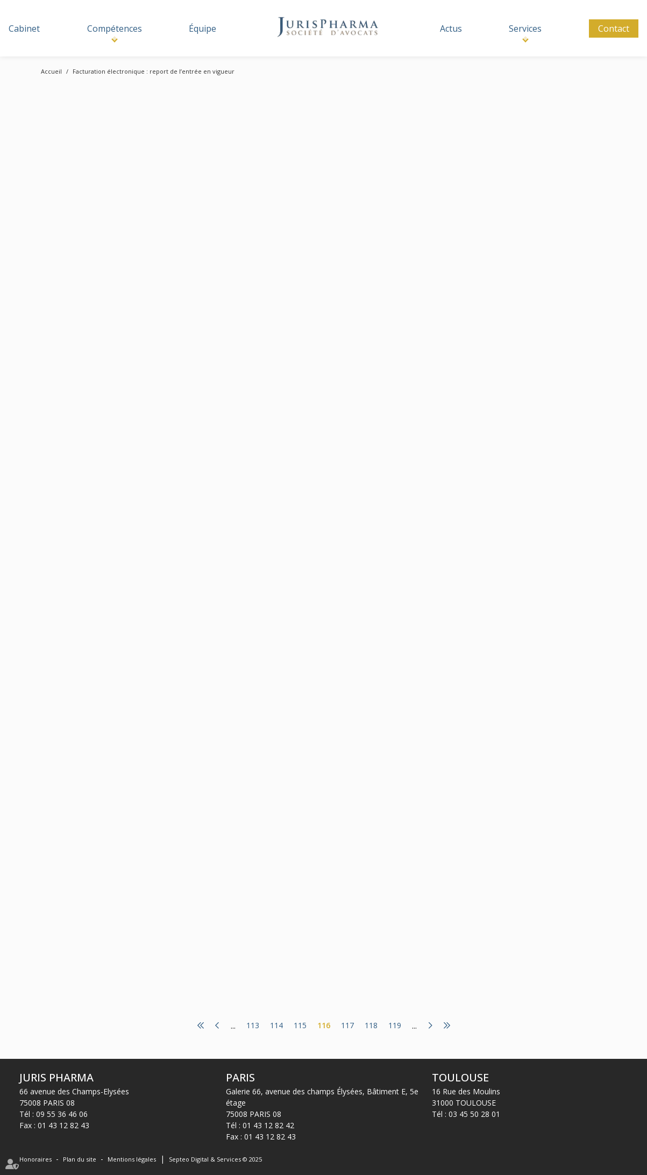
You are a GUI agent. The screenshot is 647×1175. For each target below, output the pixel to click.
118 (371, 1025)
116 (323, 1025)
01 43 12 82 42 (268, 1125)
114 (276, 1025)
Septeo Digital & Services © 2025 (215, 1159)
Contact (613, 28)
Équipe (202, 28)
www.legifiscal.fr (320, 181)
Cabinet (24, 28)
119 (394, 1025)
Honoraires (35, 1159)
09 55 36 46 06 (62, 1114)
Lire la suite (294, 261)
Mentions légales (132, 1159)
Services (525, 28)
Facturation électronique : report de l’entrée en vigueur (153, 71)
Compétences (114, 28)
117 (347, 1025)
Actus (451, 28)
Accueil (51, 71)
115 (300, 1025)
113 (252, 1025)
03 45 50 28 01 (474, 1114)
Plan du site (79, 1159)
